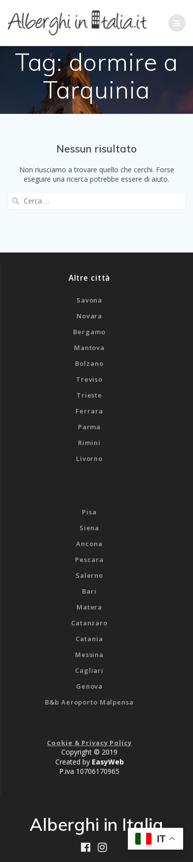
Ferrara (89, 410)
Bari (89, 591)
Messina (89, 654)
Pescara (89, 559)
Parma (89, 426)
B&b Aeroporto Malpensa (89, 702)
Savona (89, 300)
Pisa (89, 511)
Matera (89, 607)
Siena (89, 527)
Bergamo (89, 331)
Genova (89, 686)
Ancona (89, 543)
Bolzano (89, 363)
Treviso (89, 379)
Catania (89, 638)
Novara (89, 315)
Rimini (89, 442)
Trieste (89, 395)
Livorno (89, 458)
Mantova (89, 347)
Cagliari (89, 670)
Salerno (89, 575)
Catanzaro (89, 622)
